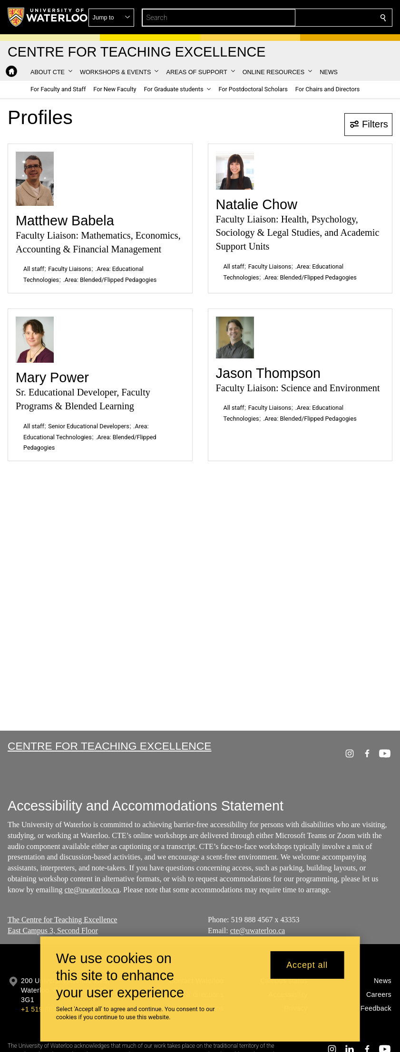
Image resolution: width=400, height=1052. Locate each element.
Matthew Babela (65, 220)
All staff (33, 268)
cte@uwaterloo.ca (92, 890)
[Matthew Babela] (35, 179)
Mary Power (52, 377)
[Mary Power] (35, 340)
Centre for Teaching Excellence (109, 746)
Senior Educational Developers (88, 426)
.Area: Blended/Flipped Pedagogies (109, 279)
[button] (314, 17)
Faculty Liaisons (69, 268)
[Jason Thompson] (235, 337)
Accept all (307, 965)
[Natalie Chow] (235, 171)
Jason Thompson (268, 373)
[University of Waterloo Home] (48, 17)
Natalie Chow (256, 204)
